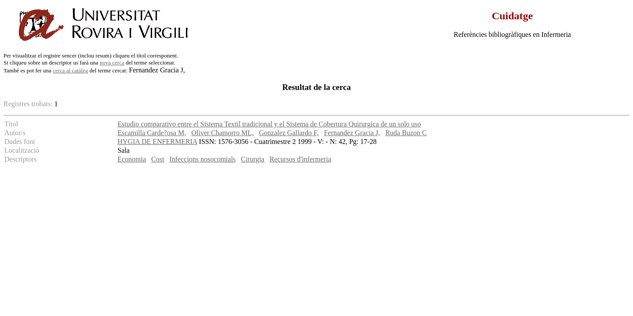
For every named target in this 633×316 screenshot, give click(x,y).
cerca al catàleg (70, 70)
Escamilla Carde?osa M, (151, 132)
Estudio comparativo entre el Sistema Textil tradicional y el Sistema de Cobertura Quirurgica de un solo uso (269, 124)
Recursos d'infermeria (300, 159)
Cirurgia (252, 159)
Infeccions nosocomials (202, 159)
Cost (157, 159)
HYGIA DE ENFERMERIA (157, 141)
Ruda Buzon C (405, 132)
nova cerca (112, 62)
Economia (131, 159)
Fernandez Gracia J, (352, 132)
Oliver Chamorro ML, (222, 132)
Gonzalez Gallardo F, (289, 132)
